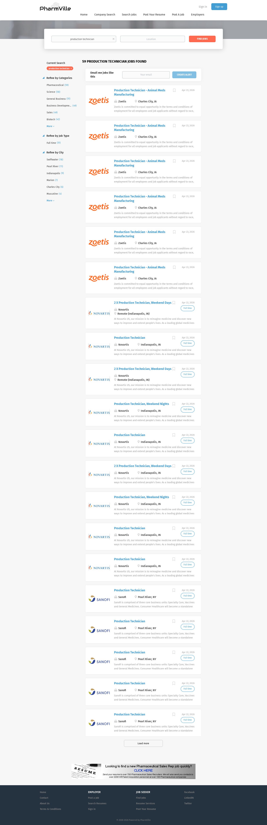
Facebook (189, 792)
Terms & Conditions (50, 809)
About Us (45, 803)
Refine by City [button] (55, 152)
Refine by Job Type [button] (57, 135)
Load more (143, 743)
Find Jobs (202, 38)
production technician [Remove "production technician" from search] (59, 68)
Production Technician (129, 338)
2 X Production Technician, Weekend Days (142, 303)
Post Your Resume (146, 809)
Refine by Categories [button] (59, 78)
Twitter (188, 803)
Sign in (203, 6)
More (49, 126)
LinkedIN (189, 797)
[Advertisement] (218, 125)
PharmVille (145, 820)
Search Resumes (97, 803)
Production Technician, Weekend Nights (141, 404)
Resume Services (145, 803)
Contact (44, 797)
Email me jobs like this (102, 74)
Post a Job (93, 797)
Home (43, 792)
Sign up (219, 6)
